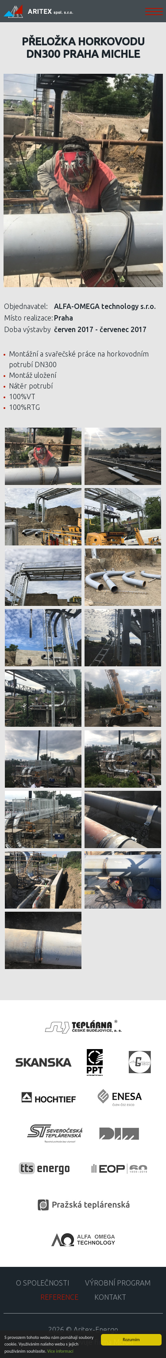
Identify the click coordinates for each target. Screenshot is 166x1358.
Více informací (60, 1351)
